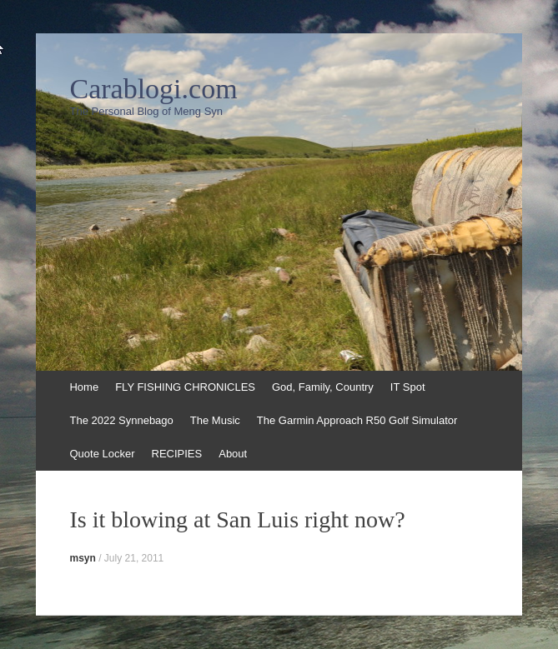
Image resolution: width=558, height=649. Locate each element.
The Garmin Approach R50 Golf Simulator (357, 420)
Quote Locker (101, 453)
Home (83, 387)
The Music (215, 420)
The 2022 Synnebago (121, 420)
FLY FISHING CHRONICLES (185, 387)
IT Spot (407, 387)
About (233, 453)
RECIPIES (177, 453)
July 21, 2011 (133, 558)
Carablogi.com (153, 89)
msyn (82, 558)
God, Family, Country (323, 387)
